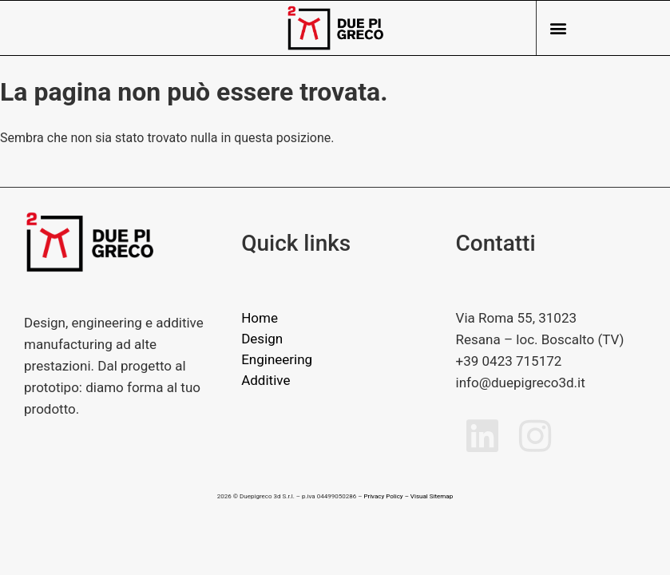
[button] (558, 28)
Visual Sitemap (431, 496)
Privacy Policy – (386, 496)
